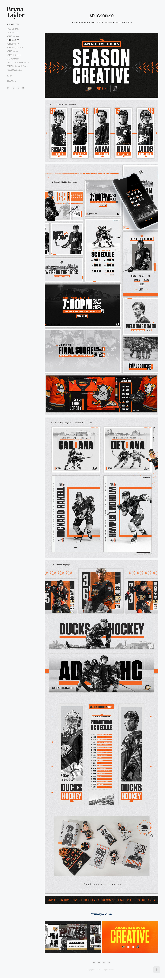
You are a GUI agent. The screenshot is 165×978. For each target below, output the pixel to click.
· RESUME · (12, 81)
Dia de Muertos (13, 32)
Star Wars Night (13, 59)
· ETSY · (10, 75)
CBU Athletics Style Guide (17, 66)
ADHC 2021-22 (13, 36)
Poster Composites (14, 70)
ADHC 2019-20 (13, 40)
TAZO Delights (13, 29)
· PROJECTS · (13, 24)
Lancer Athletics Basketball (18, 62)
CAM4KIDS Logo (14, 55)
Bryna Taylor (16, 12)
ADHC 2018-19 (13, 44)
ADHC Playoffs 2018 (15, 47)
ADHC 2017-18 (12, 51)
